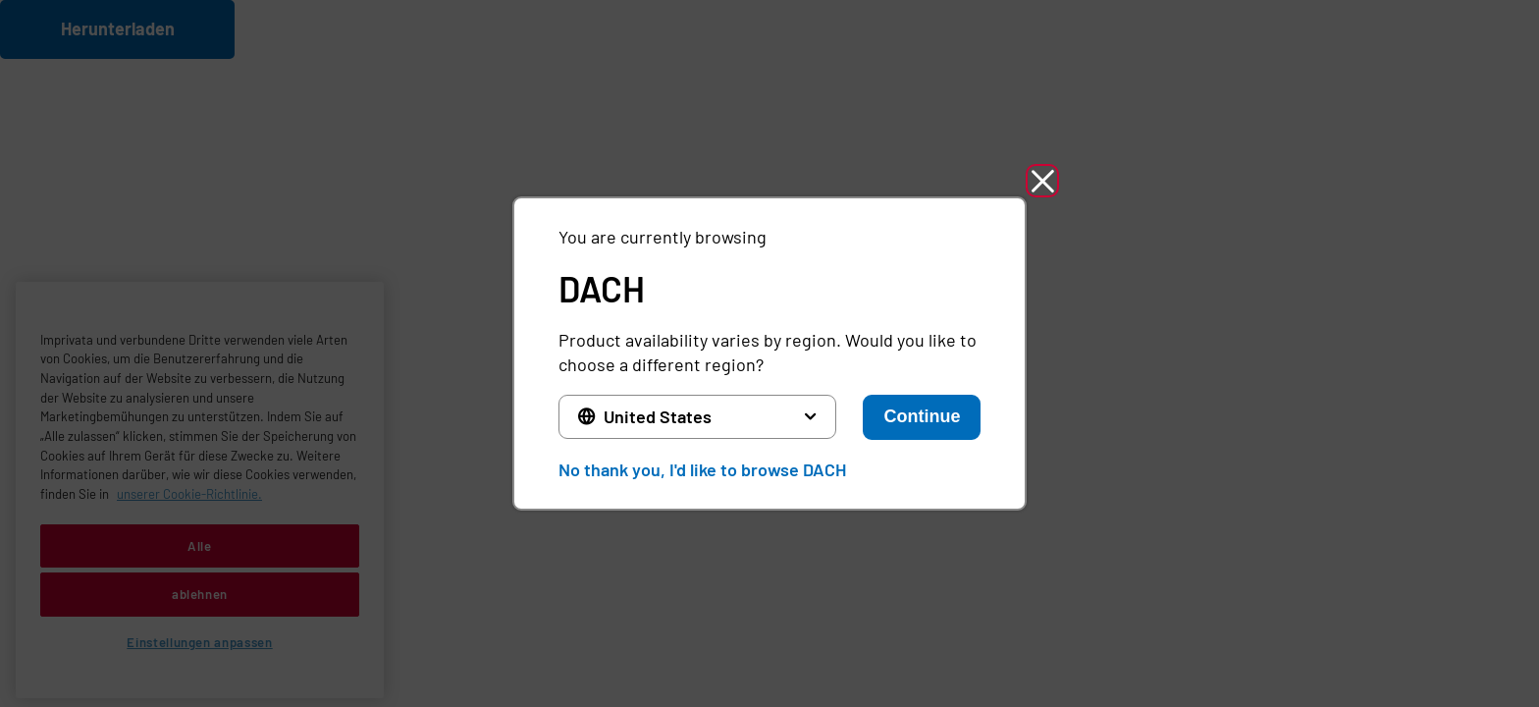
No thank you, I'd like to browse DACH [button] (702, 469)
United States (658, 416)
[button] (1042, 181)
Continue (921, 416)
